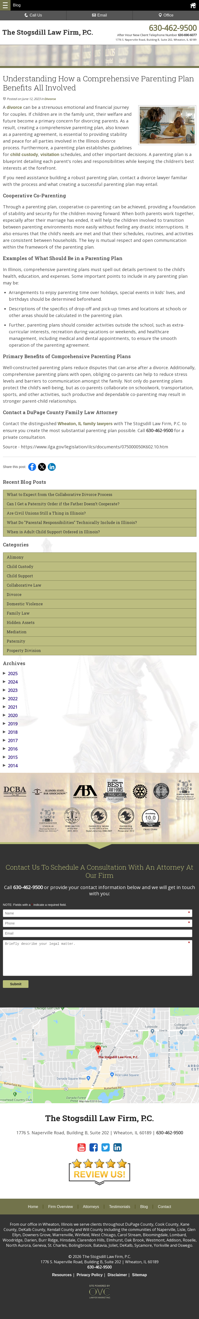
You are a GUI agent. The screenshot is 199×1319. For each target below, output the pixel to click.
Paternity (16, 641)
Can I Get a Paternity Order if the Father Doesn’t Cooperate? (63, 504)
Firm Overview (60, 1207)
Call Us (33, 15)
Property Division (24, 650)
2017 (10, 740)
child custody (24, 154)
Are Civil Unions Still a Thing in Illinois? (46, 513)
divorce (14, 107)
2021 (10, 707)
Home (33, 1207)
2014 (10, 765)
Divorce (50, 99)
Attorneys (91, 1207)
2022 (10, 698)
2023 (10, 690)
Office (166, 15)
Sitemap (139, 1275)
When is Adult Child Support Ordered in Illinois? (53, 532)
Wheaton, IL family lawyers (85, 423)
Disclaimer (117, 1275)
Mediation (17, 632)
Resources (62, 1275)
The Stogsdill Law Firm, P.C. (47, 32)
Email (99, 15)
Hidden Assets (20, 622)
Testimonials (119, 1207)
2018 (10, 732)
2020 (10, 715)
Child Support (20, 576)
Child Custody (20, 566)
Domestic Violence (25, 604)
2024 (10, 681)
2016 (10, 748)
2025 (10, 673)
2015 (10, 757)
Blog (144, 1207)
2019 (10, 723)
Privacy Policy (90, 1275)
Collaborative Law (24, 585)
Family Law (18, 613)
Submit (15, 984)
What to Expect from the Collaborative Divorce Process (59, 494)
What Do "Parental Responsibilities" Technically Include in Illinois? (72, 522)
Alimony (15, 557)
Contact (164, 1207)
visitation (49, 154)
